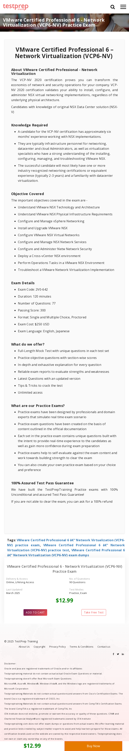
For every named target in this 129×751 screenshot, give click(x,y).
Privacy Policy (57, 646)
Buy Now (93, 746)
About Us (24, 646)
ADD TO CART (35, 612)
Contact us (103, 646)
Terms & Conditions (81, 646)
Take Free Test (94, 612)
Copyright (39, 646)
